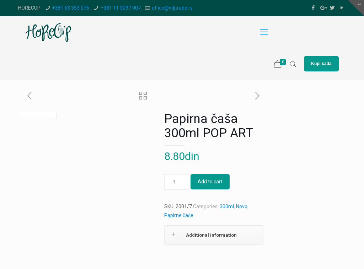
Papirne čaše (178, 215)
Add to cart (210, 181)
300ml (227, 206)
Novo (241, 206)
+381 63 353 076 (70, 8)
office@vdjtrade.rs (172, 8)
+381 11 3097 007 (121, 8)
